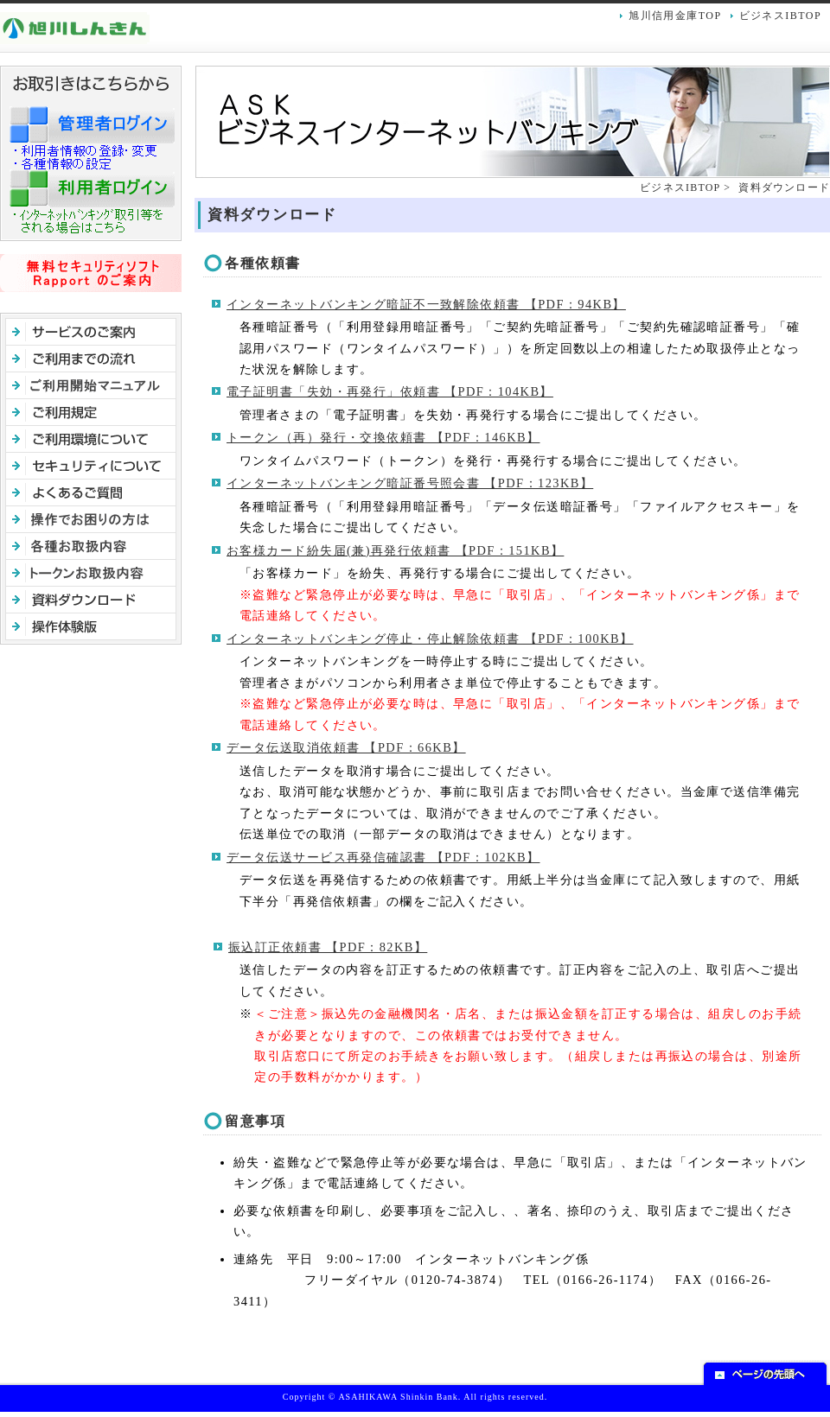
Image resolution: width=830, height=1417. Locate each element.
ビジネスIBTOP (780, 16)
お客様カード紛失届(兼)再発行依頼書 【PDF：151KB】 (395, 550)
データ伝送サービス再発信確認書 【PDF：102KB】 (383, 857)
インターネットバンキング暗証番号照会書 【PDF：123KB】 (410, 483)
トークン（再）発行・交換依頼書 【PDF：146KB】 (383, 437)
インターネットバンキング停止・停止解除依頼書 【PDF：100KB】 (430, 638)
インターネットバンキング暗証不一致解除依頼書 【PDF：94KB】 (426, 304)
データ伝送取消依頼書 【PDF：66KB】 (346, 747)
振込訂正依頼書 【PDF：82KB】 (327, 947)
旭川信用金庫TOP (675, 16)
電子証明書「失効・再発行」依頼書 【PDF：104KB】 (390, 391)
